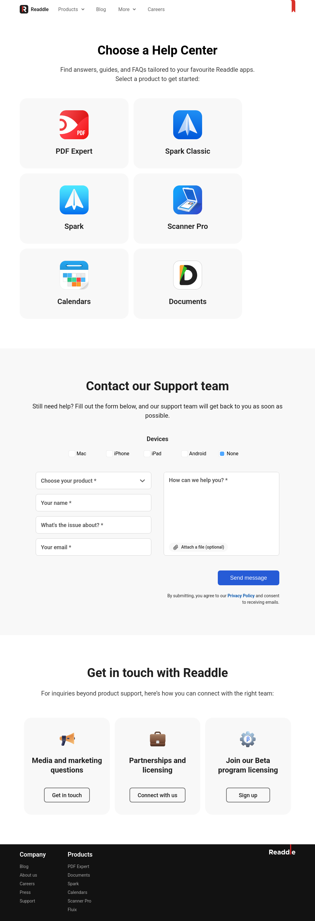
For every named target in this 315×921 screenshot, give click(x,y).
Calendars (77, 818)
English (27, 862)
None (228, 380)
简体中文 (162, 862)
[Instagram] (262, 861)
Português (140, 862)
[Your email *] (93, 473)
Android (193, 380)
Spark (73, 809)
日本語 (120, 862)
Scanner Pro (79, 827)
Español (64, 862)
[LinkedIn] (291, 861)
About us (28, 801)
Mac (77, 380)
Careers (158, 9)
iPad (152, 380)
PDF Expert (78, 792)
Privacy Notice (232, 883)
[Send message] (248, 504)
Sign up (248, 721)
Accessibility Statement (276, 883)
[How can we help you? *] (221, 431)
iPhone (117, 380)
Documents (79, 801)
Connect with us (157, 721)
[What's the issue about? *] (93, 451)
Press (25, 818)
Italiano (103, 862)
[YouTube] (277, 861)
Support (27, 827)
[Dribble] (217, 861)
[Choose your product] (93, 406)
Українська (186, 862)
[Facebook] (232, 861)
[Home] (34, 9)
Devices (158, 365)
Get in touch (67, 721)
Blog (104, 9)
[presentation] (82, 509)
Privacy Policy (241, 521)
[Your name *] (93, 428)
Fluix (72, 835)
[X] (247, 861)
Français (84, 862)
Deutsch (45, 862)
